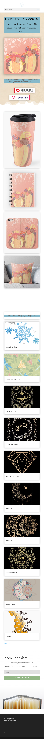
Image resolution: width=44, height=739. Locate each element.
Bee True (9, 637)
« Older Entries (8, 643)
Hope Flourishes (11, 573)
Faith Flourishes (11, 411)
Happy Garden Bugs (13, 379)
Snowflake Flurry (12, 347)
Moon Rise (9, 541)
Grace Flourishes (12, 444)
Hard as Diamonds (12, 476)
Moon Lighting (11, 508)
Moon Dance (10, 605)
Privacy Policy (8, 733)
